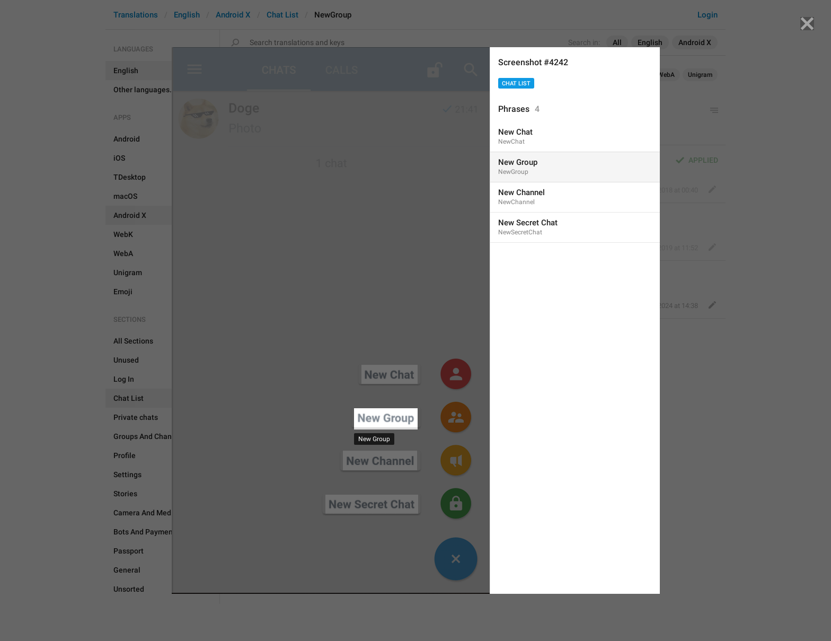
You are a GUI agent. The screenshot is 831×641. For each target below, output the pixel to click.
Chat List (516, 83)
